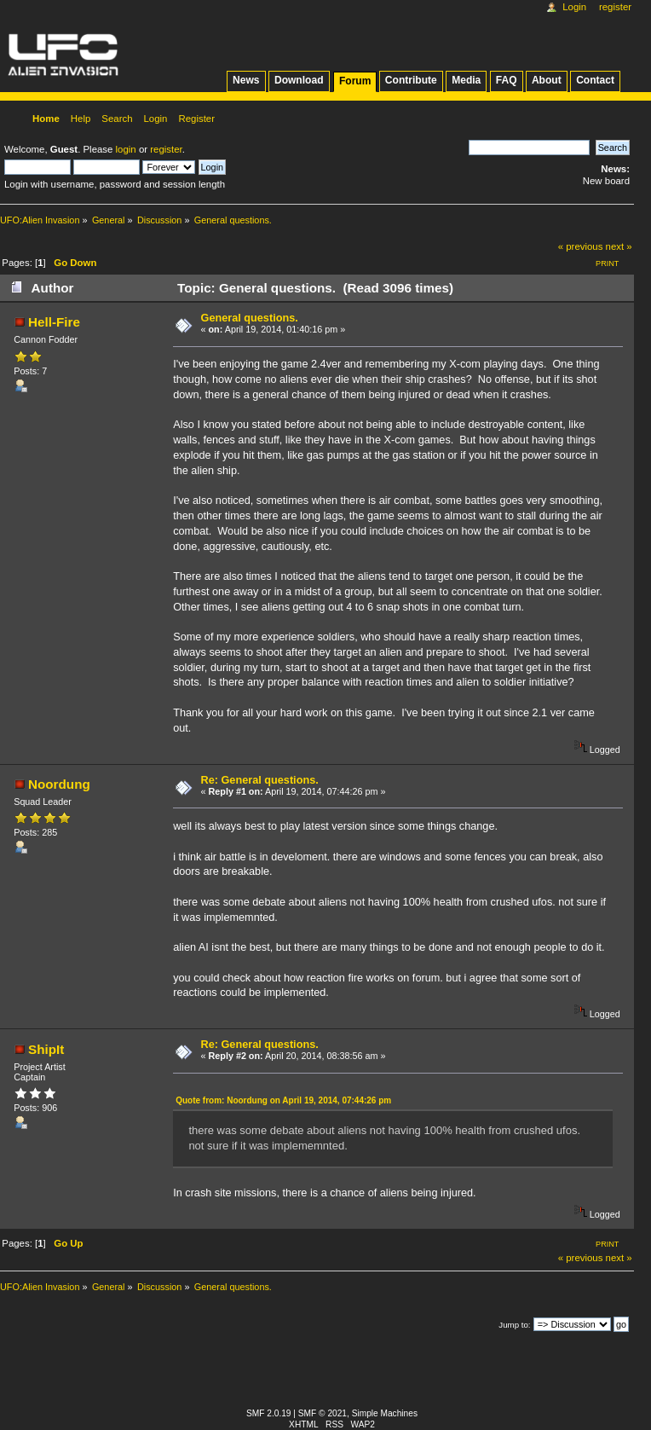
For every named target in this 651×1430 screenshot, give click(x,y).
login (126, 149)
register (165, 149)
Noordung (59, 784)
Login (574, 7)
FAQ (506, 80)
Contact (595, 80)
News (246, 80)
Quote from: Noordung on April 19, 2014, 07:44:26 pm (283, 1100)
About (547, 80)
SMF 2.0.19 (268, 1413)
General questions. (249, 318)
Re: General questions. (260, 780)
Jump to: (514, 1324)
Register (615, 7)
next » (619, 246)
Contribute (411, 80)
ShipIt (46, 1049)
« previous (580, 246)
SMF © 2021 (322, 1413)
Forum (355, 81)
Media (466, 80)
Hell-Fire (54, 322)
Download (299, 80)
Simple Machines (385, 1413)
